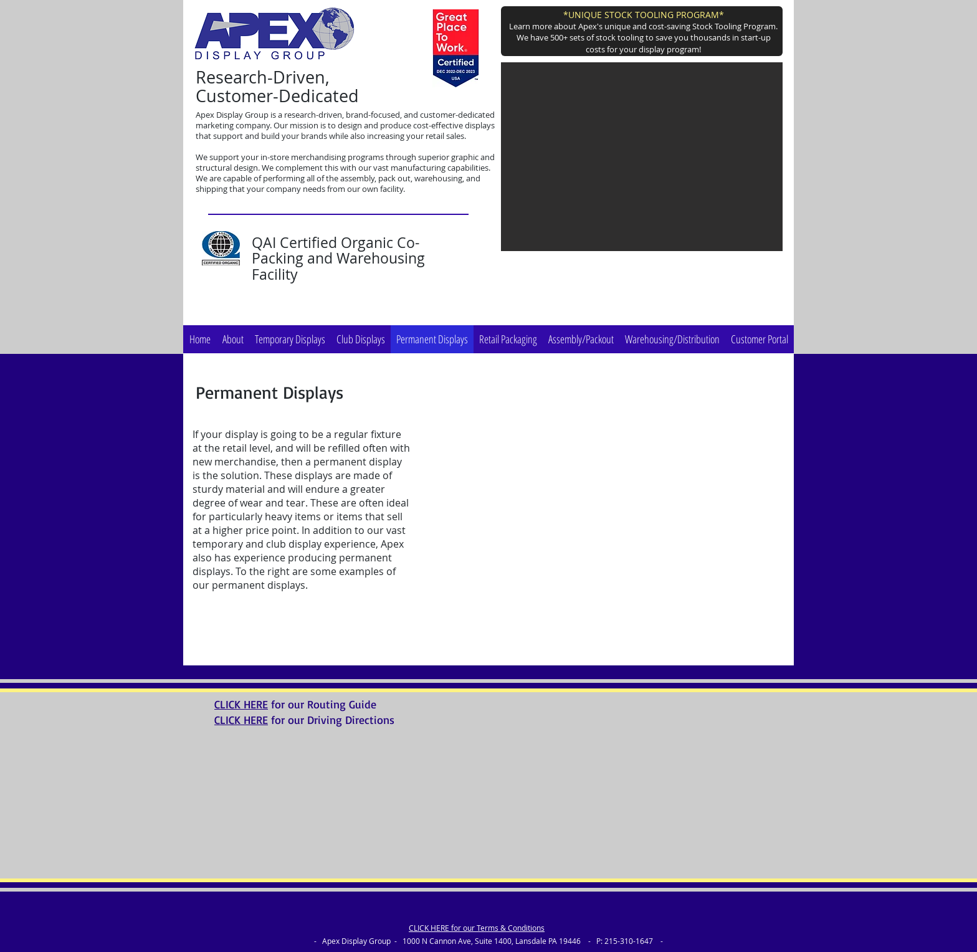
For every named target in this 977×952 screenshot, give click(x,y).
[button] (642, 156)
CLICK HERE (241, 704)
